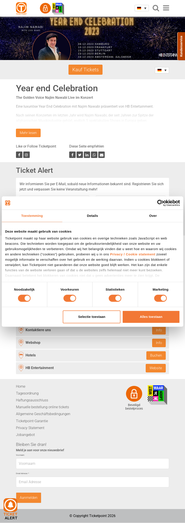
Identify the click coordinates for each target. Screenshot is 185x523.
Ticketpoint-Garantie (32, 421)
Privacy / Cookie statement (132, 254)
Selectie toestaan (91, 317)
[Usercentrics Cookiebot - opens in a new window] (160, 203)
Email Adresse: (22, 473)
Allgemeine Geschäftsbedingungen (43, 414)
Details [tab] (92, 216)
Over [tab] (153, 216)
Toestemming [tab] (32, 216)
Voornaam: (20, 455)
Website (156, 368)
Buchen (156, 356)
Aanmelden (28, 498)
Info (159, 330)
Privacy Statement (30, 428)
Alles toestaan (151, 317)
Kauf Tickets (85, 69)
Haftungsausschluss (32, 400)
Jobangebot (25, 435)
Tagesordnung (27, 393)
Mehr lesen (28, 133)
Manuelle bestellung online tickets (42, 407)
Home (20, 387)
